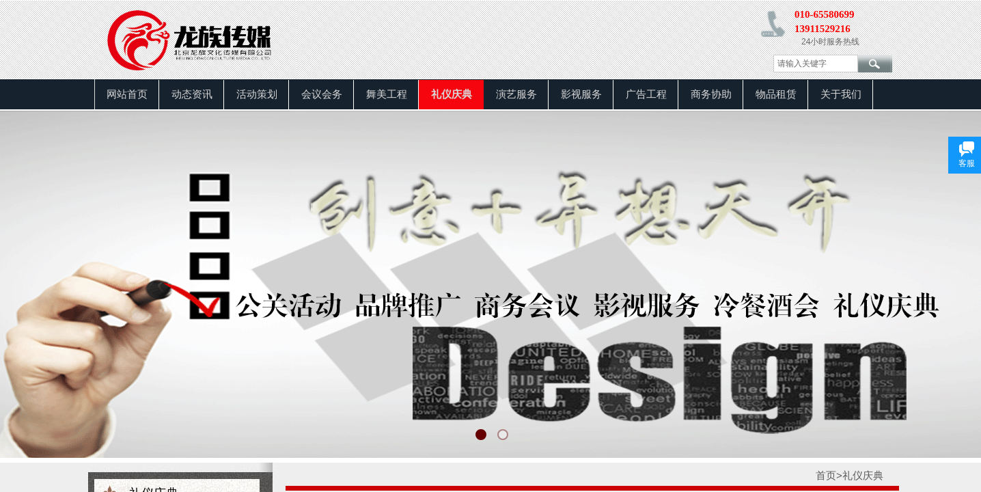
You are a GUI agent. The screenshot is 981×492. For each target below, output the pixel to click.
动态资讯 (191, 94)
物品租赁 (776, 94)
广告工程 (646, 94)
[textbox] (815, 63)
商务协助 (711, 94)
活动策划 (256, 94)
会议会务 (321, 94)
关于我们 (840, 94)
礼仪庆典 (451, 94)
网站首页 (127, 94)
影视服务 (581, 94)
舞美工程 (386, 94)
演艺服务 (516, 94)
